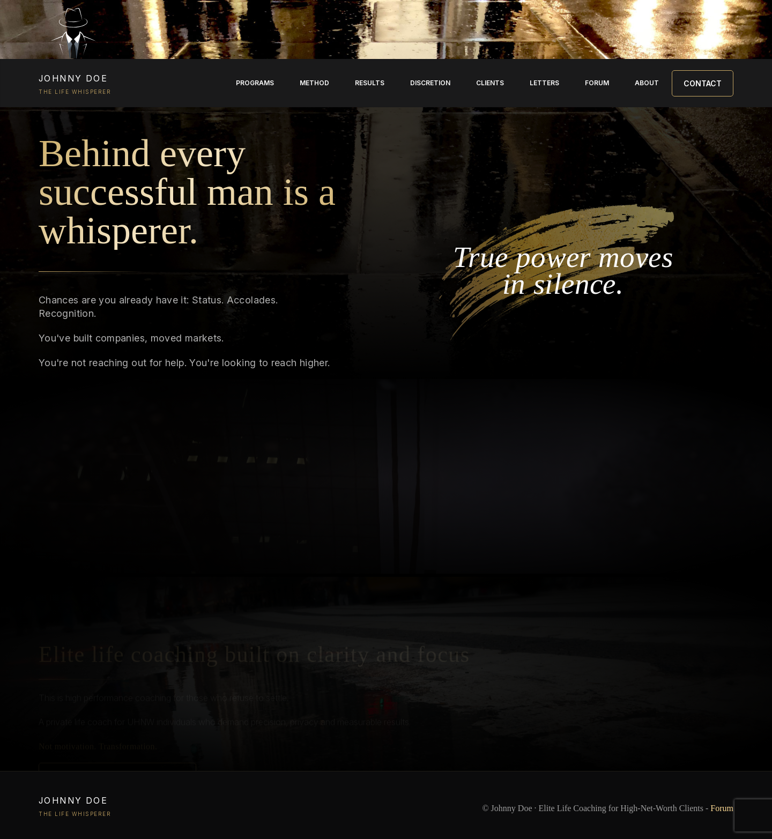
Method (314, 83)
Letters (544, 83)
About (647, 83)
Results (369, 83)
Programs (255, 83)
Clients (490, 83)
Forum (597, 83)
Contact (703, 83)
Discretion (430, 83)
